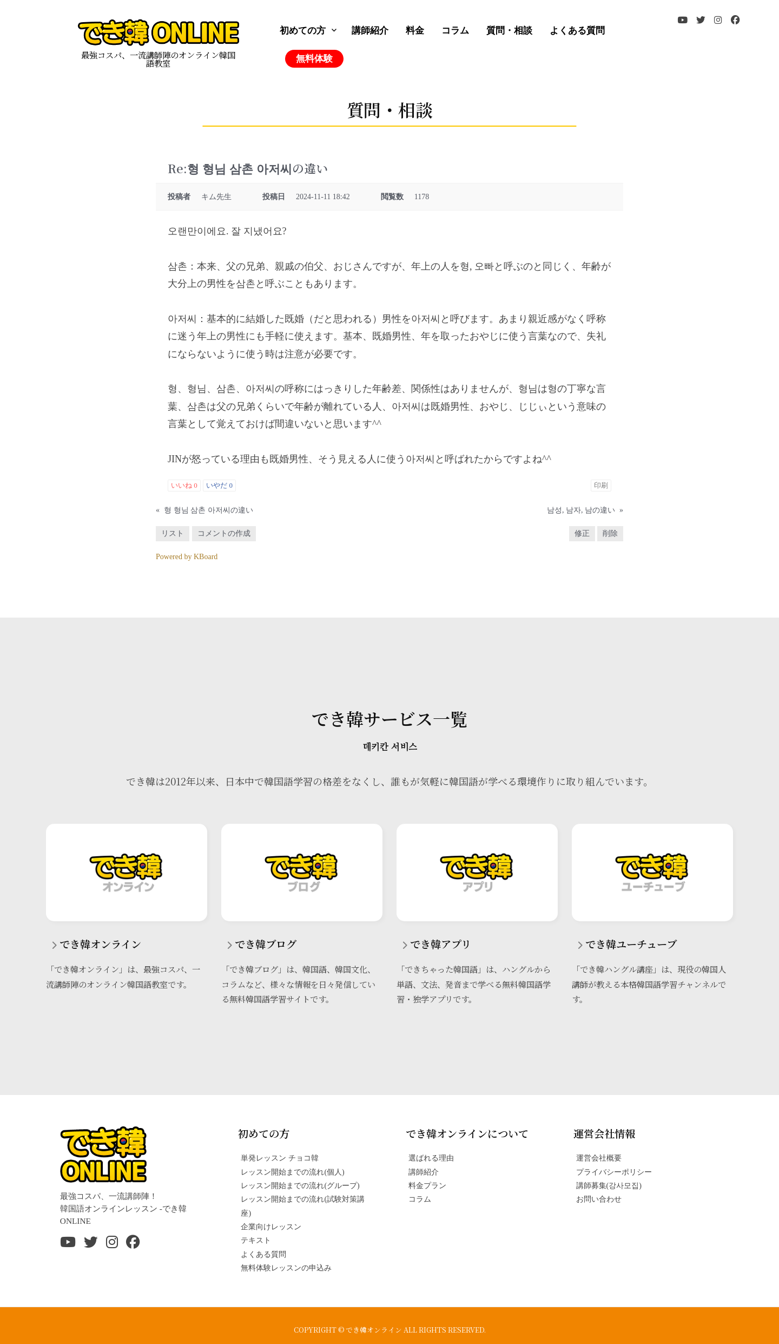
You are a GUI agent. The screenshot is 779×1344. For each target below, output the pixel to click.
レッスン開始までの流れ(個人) (292, 1172)
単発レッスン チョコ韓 (280, 1157)
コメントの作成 (223, 533)
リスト (172, 533)
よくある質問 (577, 30)
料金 (415, 30)
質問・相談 (509, 30)
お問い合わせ (599, 1199)
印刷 (601, 485)
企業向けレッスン (271, 1226)
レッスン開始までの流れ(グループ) (300, 1185)
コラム (455, 30)
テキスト (256, 1240)
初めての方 (303, 30)
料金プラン (427, 1185)
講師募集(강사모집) (609, 1185)
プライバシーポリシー (614, 1172)
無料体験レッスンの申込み (286, 1267)
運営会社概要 (599, 1157)
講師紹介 (370, 30)
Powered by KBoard (186, 557)
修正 (582, 533)
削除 (610, 533)
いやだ (219, 485)
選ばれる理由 (431, 1157)
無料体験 (314, 59)
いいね (184, 485)
